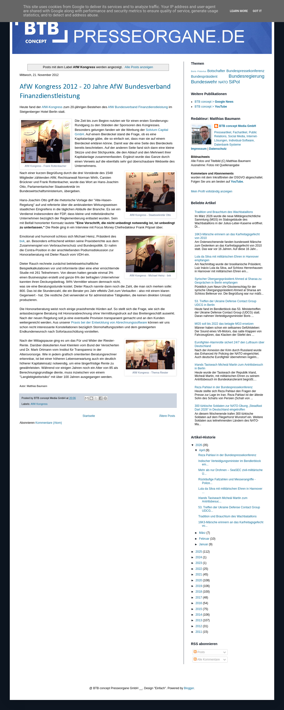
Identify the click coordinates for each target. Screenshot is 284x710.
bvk (22, 241)
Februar (204, 538)
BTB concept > (214, 101)
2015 (199, 609)
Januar (204, 544)
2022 (199, 569)
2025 (199, 551)
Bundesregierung (246, 76)
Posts (199, 652)
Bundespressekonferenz (245, 71)
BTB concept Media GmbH (237, 126)
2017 (199, 597)
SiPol (234, 81)
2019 (199, 586)
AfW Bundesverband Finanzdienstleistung (138, 107)
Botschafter (216, 71)
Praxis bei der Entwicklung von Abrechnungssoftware (109, 322)
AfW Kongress (39, 403)
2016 (199, 603)
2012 (199, 626)
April (202, 450)
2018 (199, 591)
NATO (223, 82)
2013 (199, 620)
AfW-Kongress (52, 107)
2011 (199, 632)
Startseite (89, 416)
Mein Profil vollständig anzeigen (211, 191)
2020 (199, 580)
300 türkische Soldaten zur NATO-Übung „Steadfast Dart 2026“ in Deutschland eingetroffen (228, 407)
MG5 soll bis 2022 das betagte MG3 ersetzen (224, 323)
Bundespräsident (204, 76)
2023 (199, 563)
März (202, 533)
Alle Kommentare (207, 659)
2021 (199, 574)
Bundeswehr (204, 81)
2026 (199, 445)
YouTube (237, 181)
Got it (257, 11)
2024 (199, 557)
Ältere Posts (167, 416)
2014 (199, 614)
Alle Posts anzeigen (139, 67)
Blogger (189, 688)
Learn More (239, 11)
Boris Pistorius (198, 71)
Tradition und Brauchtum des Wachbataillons (224, 212)
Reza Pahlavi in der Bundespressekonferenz (224, 387)
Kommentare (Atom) (49, 422)
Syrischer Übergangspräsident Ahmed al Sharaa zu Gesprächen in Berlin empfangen (228, 280)
